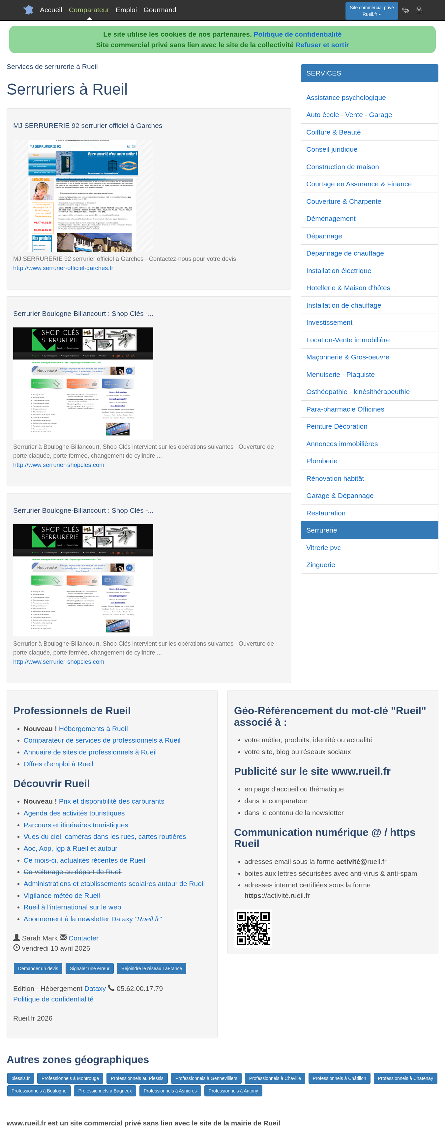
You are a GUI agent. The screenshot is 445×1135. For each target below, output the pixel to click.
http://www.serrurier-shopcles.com (58, 464)
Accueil (51, 10)
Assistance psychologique (346, 97)
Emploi (126, 10)
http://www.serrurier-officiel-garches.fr (63, 267)
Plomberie (322, 461)
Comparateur (89, 10)
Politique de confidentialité (298, 34)
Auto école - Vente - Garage (349, 114)
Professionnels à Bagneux (105, 1090)
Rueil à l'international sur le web (72, 907)
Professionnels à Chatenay (405, 1078)
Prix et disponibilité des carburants (111, 801)
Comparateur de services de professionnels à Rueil (102, 740)
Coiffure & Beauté (333, 132)
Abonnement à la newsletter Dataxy (93, 919)
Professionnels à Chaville (275, 1078)
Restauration (325, 513)
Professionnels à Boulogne (39, 1090)
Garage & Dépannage (339, 495)
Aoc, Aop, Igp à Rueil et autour (71, 848)
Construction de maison (342, 166)
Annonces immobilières (342, 443)
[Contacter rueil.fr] (418, 10)
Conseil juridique (331, 149)
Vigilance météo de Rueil (62, 895)
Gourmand (159, 10)
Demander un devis (38, 968)
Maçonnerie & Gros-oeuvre (347, 357)
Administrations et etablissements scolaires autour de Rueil (114, 883)
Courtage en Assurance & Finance (359, 184)
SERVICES (323, 73)
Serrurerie (321, 530)
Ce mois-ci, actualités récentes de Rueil (84, 860)
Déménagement (330, 218)
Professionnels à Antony (233, 1090)
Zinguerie (320, 564)
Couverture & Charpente (343, 201)
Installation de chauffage (343, 305)
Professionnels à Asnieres (170, 1090)
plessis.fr (21, 1078)
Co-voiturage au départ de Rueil (73, 871)
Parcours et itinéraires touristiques (76, 825)
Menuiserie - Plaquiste (340, 374)
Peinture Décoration (337, 426)
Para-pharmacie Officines (345, 409)
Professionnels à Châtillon (339, 1078)
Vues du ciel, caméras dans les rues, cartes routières (105, 836)
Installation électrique (338, 270)
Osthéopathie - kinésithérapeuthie (358, 391)
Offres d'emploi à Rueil (58, 764)
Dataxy (95, 988)
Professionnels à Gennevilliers (206, 1078)
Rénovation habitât (335, 478)
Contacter (84, 938)
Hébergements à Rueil (93, 728)
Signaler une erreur (89, 968)
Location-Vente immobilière (348, 340)
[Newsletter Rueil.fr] (405, 10)
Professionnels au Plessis (137, 1078)
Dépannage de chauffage (345, 253)
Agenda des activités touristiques (74, 813)
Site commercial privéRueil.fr (372, 11)
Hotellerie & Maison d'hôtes (348, 287)
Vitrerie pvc (323, 547)
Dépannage (324, 236)
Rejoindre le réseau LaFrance (151, 968)
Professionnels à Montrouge (70, 1078)
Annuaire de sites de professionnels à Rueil (90, 752)
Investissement (329, 322)
